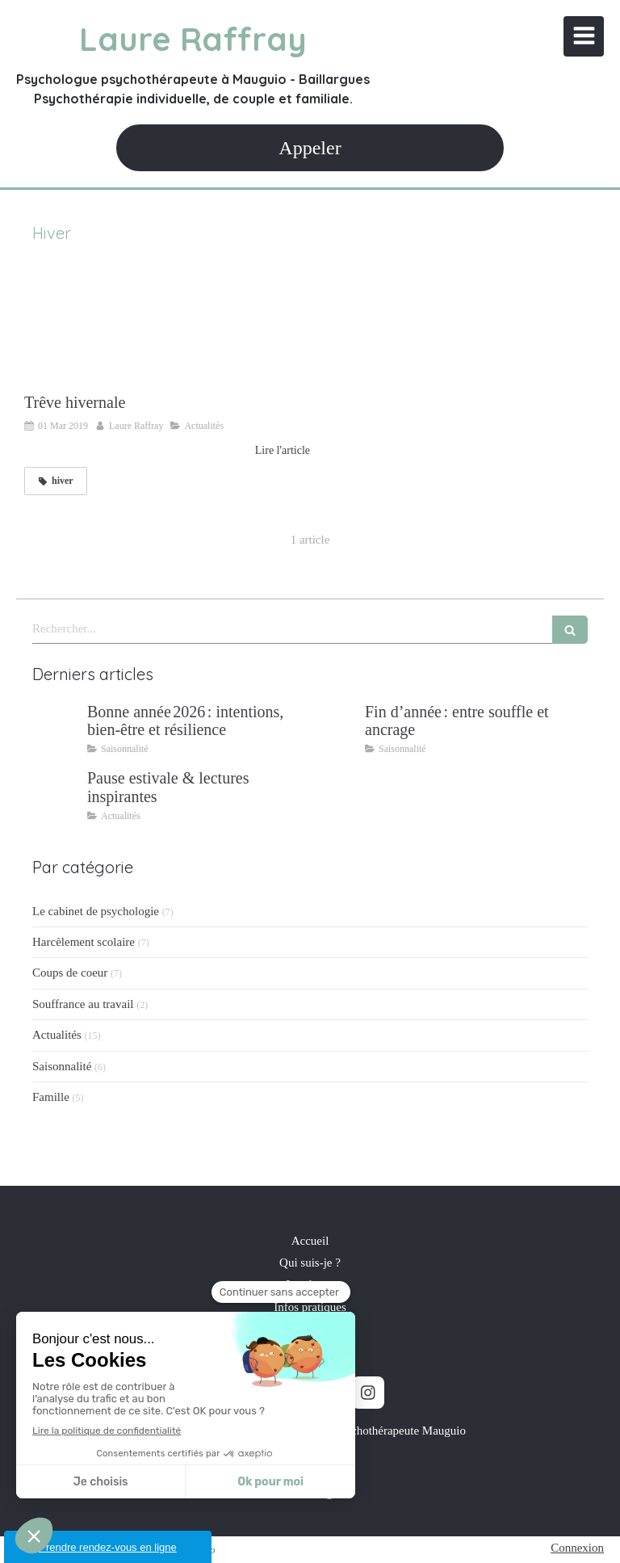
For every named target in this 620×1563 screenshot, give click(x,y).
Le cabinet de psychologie (95, 911)
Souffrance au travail (83, 1004)
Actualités (57, 1034)
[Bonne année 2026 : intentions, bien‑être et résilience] (56, 728)
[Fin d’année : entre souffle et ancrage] (334, 728)
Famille (50, 1096)
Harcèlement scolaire (83, 941)
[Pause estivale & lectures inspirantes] (56, 794)
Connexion (577, 1547)
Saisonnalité (61, 1066)
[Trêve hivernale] (167, 326)
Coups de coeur (69, 972)
